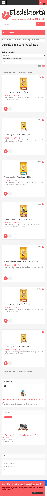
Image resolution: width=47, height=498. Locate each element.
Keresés (41, 24)
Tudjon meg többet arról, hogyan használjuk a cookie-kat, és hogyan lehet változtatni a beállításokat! (22, 487)
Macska (9, 40)
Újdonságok (8, 381)
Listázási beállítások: (8, 52)
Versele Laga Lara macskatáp (31, 40)
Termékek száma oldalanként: (11, 58)
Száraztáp (17, 40)
